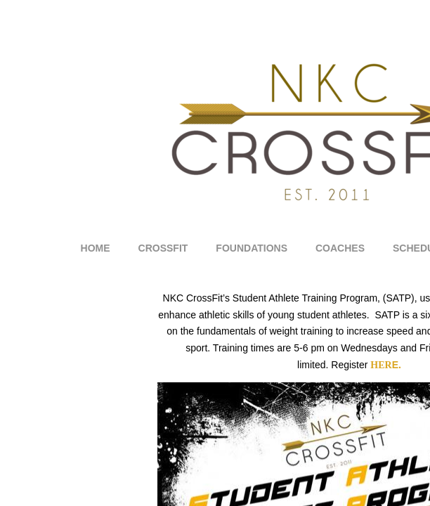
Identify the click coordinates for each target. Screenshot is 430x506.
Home (95, 248)
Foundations (251, 248)
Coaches (340, 248)
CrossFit (163, 248)
